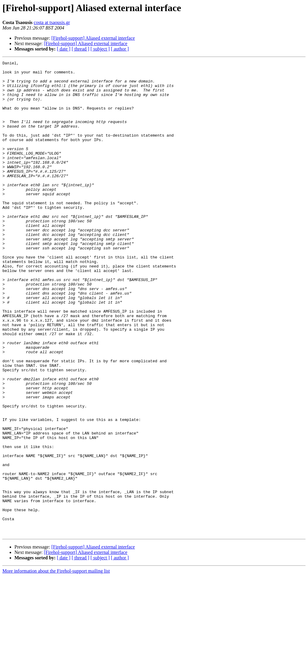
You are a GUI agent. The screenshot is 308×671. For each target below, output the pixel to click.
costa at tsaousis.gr (52, 22)
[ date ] (63, 48)
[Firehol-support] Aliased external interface (93, 38)
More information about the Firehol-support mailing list (56, 665)
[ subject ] (100, 48)
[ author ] (120, 48)
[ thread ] (80, 48)
